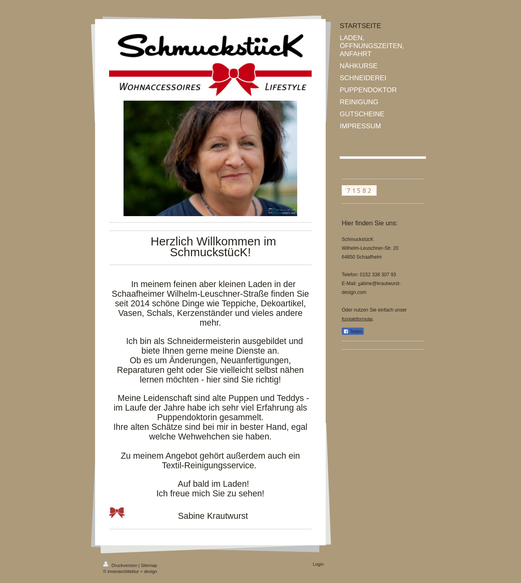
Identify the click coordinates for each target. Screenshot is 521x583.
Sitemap (149, 565)
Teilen (352, 331)
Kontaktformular (357, 318)
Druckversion (120, 565)
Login (318, 564)
